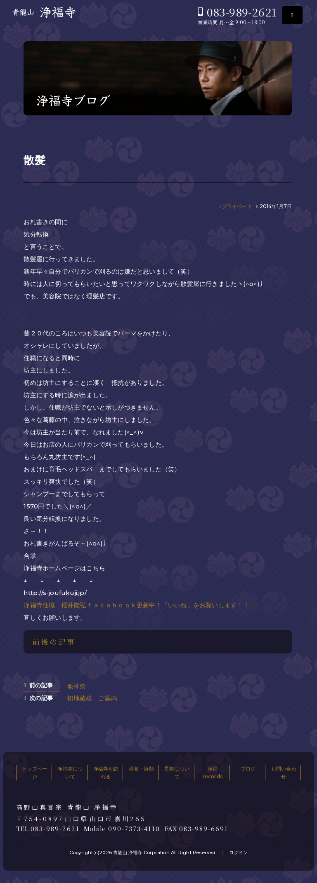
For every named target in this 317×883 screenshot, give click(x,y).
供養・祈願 (141, 769)
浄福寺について (70, 773)
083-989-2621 (242, 11)
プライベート (237, 206)
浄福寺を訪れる (105, 773)
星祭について (176, 773)
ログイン (238, 852)
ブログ (248, 769)
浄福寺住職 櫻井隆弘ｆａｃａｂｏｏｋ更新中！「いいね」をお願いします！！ (136, 605)
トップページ (34, 773)
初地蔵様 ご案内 (92, 698)
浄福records (212, 773)
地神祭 (76, 686)
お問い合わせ (283, 773)
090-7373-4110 (134, 828)
